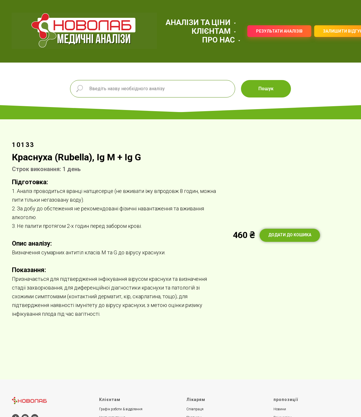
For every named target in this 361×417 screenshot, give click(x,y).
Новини (280, 409)
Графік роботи (110, 409)
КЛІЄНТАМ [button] (212, 31)
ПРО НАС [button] (219, 40)
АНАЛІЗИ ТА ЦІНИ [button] (199, 22)
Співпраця (194, 409)
